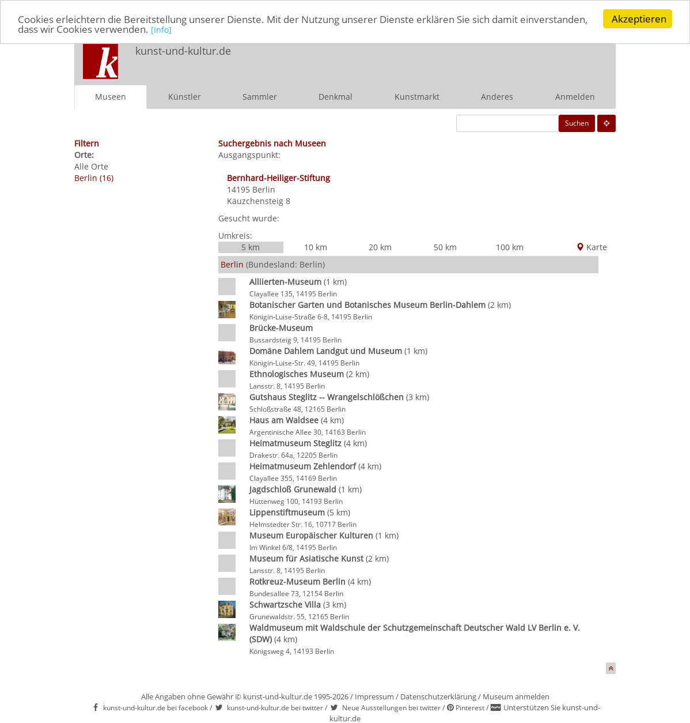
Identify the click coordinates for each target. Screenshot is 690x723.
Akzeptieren (639, 18)
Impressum (374, 696)
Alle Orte (91, 166)
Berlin (263, 189)
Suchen (577, 123)
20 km (380, 247)
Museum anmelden (516, 696)
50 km (445, 247)
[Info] (161, 29)
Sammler (259, 96)
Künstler (184, 96)
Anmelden (575, 96)
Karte (591, 247)
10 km (315, 247)
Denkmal (335, 96)
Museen (110, 96)
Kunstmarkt (417, 96)
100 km (510, 247)
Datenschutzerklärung (438, 696)
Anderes (497, 96)
